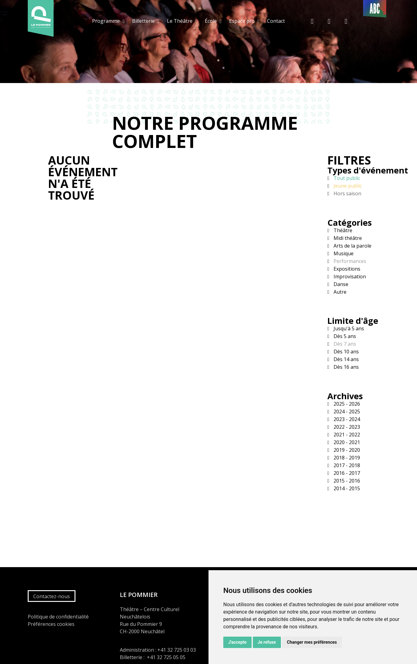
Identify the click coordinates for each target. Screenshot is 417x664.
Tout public (346, 178)
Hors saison (346, 193)
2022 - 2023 (346, 426)
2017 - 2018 (346, 465)
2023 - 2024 (346, 419)
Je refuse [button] (267, 642)
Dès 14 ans (345, 359)
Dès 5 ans (344, 336)
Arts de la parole (351, 245)
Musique (343, 253)
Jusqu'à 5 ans (348, 328)
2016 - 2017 (346, 473)
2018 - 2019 (346, 457)
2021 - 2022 (346, 434)
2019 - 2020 (346, 450)
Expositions (346, 268)
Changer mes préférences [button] (312, 642)
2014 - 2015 (346, 488)
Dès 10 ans (345, 351)
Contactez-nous (51, 596)
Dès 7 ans (344, 343)
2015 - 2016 (346, 480)
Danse (340, 284)
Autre (339, 291)
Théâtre (342, 230)
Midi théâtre (347, 238)
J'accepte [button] (237, 642)
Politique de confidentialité (58, 616)
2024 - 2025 (346, 411)
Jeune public (347, 185)
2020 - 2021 (346, 442)
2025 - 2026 (346, 403)
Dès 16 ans (345, 367)
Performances (349, 261)
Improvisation (349, 276)
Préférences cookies (51, 624)
